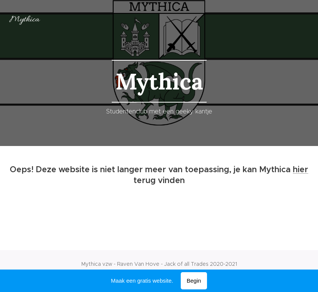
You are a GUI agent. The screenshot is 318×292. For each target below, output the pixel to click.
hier (300, 169)
